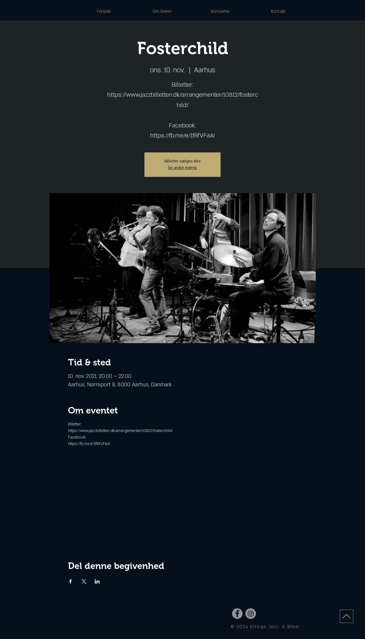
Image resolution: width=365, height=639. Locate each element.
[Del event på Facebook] (70, 581)
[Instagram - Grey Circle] (250, 613)
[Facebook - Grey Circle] (237, 613)
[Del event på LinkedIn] (97, 581)
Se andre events (182, 167)
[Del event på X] (83, 581)
